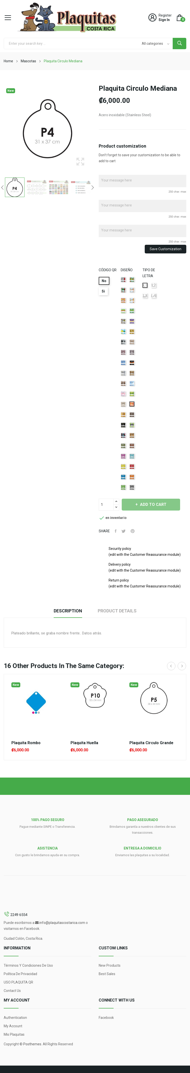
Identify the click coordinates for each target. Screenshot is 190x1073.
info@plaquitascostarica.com (62, 923)
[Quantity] (106, 505)
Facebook (106, 1018)
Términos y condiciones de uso (28, 965)
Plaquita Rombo (26, 743)
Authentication (15, 1018)
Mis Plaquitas (14, 1034)
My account (13, 1026)
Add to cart (152, 504)
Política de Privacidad (20, 974)
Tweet (123, 531)
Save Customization (165, 249)
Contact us (12, 991)
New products (109, 965)
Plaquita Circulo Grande (151, 743)
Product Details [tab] (117, 610)
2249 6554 (18, 915)
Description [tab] (68, 610)
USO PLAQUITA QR (18, 982)
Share (115, 531)
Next (92, 187)
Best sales (107, 974)
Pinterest (132, 531)
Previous (2, 187)
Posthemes (32, 1044)
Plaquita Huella (84, 743)
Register (165, 15)
